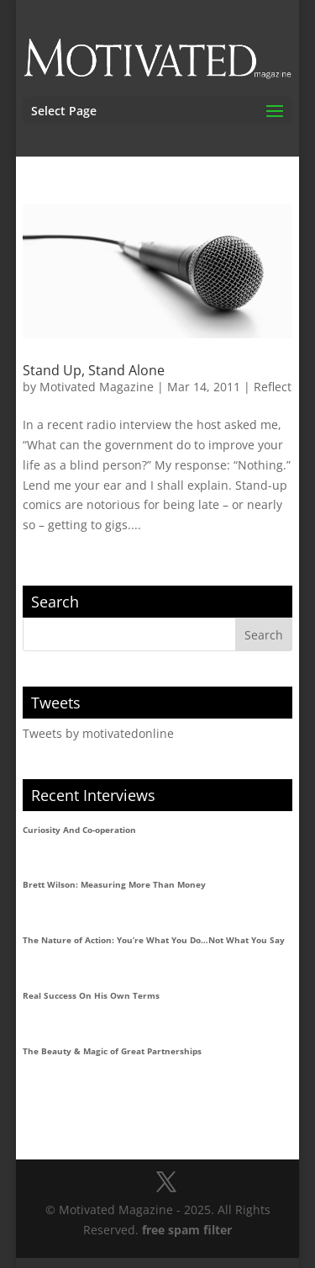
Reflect (272, 387)
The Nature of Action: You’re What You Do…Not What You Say (154, 940)
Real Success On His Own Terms (91, 995)
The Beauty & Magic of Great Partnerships (112, 1051)
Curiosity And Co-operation (79, 830)
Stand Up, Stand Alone (94, 370)
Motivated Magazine (96, 387)
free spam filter (187, 1230)
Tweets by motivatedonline (98, 733)
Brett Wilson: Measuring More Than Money (114, 884)
